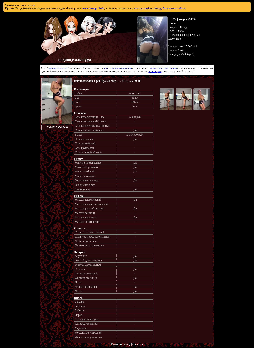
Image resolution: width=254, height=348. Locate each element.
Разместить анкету (121, 344)
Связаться (137, 344)
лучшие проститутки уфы (163, 68)
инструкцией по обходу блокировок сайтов (160, 8)
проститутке (155, 71)
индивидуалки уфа (58, 68)
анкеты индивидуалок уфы (118, 68)
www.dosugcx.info (93, 8)
